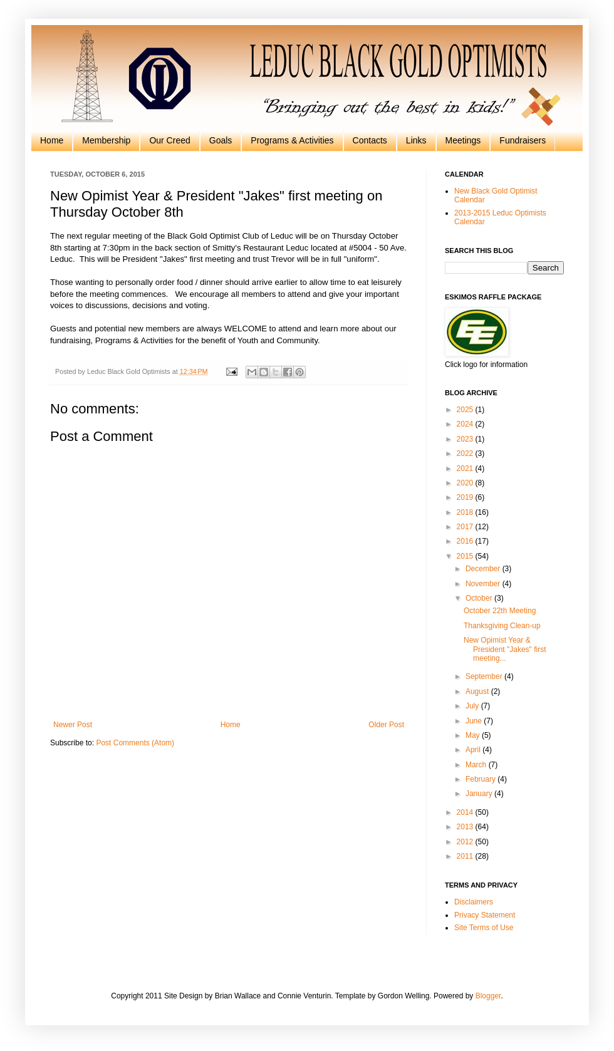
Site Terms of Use (483, 927)
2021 (466, 468)
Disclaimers (473, 902)
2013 (466, 826)
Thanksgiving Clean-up (502, 625)
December (484, 568)
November (484, 583)
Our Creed (169, 140)
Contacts (370, 140)
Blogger (488, 995)
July (473, 706)
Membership (106, 140)
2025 (466, 409)
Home (51, 140)
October (480, 598)
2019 (466, 497)
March (477, 764)
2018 (466, 512)
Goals (220, 140)
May (474, 735)
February (481, 779)
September (485, 676)
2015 (466, 556)
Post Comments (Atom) (135, 742)
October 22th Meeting (500, 610)
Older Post (386, 724)
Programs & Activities (292, 140)
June (475, 721)
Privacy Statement (484, 915)
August (478, 691)
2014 (466, 812)
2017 (466, 526)
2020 (466, 483)
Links (416, 140)
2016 (466, 541)
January (480, 793)
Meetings (463, 140)
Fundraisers (522, 140)
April (474, 749)
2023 (466, 439)
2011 (466, 856)
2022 (466, 453)
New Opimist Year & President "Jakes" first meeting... (505, 649)
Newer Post (72, 724)
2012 (466, 841)
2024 (466, 424)
